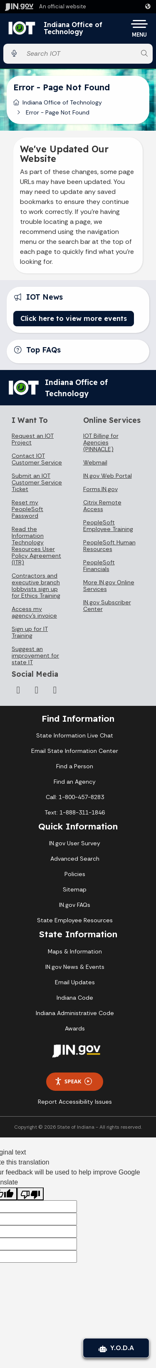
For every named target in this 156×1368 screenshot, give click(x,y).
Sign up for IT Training (30, 632)
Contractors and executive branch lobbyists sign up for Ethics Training (36, 585)
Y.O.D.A (116, 1347)
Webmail (95, 462)
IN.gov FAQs (74, 905)
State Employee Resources (75, 920)
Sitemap (75, 889)
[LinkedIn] (36, 690)
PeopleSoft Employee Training (108, 526)
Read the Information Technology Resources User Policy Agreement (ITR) (36, 545)
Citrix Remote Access (102, 506)
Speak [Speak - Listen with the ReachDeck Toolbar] (73, 1081)
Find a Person (74, 766)
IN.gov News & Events (74, 967)
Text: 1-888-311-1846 (75, 812)
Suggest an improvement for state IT (35, 655)
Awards (75, 1028)
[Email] (55, 690)
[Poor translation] (30, 1193)
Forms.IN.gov (100, 489)
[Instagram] (18, 690)
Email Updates (75, 982)
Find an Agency (75, 781)
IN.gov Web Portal (107, 475)
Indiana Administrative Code (75, 1013)
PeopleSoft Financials (99, 566)
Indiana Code (75, 997)
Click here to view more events (73, 318)
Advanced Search (74, 858)
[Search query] (79, 53)
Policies (74, 874)
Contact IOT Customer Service (37, 459)
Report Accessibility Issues (75, 1101)
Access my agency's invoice (34, 612)
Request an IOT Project (33, 439)
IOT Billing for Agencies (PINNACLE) (101, 442)
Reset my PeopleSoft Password (27, 509)
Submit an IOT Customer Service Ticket (37, 482)
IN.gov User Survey (74, 843)
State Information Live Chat (74, 735)
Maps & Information (75, 951)
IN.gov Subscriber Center (107, 605)
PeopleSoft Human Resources (109, 546)
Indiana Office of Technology (73, 28)
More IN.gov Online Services (108, 585)
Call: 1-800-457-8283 (75, 797)
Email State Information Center (74, 751)
